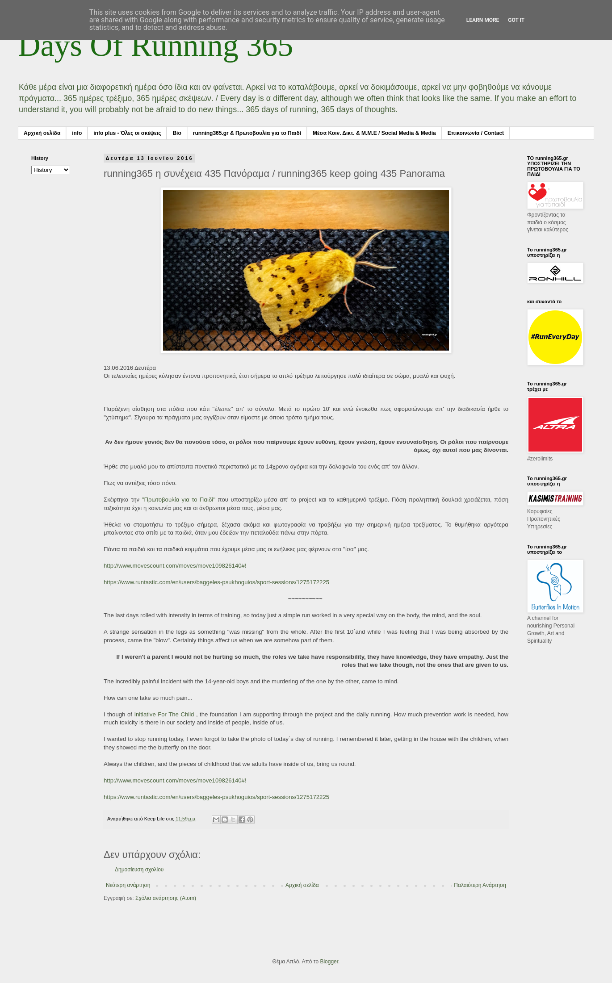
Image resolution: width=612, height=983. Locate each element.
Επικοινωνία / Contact (476, 133)
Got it (516, 20)
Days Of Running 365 (155, 45)
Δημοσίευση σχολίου (139, 869)
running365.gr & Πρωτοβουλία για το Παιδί (247, 133)
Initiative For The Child (164, 714)
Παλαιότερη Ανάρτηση (480, 885)
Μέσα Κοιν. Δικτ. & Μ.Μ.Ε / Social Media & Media (374, 133)
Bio (176, 133)
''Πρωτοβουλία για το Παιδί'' (178, 499)
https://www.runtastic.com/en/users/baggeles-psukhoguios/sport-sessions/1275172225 (216, 582)
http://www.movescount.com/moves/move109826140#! (175, 565)
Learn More (482, 20)
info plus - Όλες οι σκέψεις (127, 133)
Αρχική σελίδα (42, 133)
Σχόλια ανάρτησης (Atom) (165, 898)
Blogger (329, 961)
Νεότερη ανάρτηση (128, 885)
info (77, 133)
